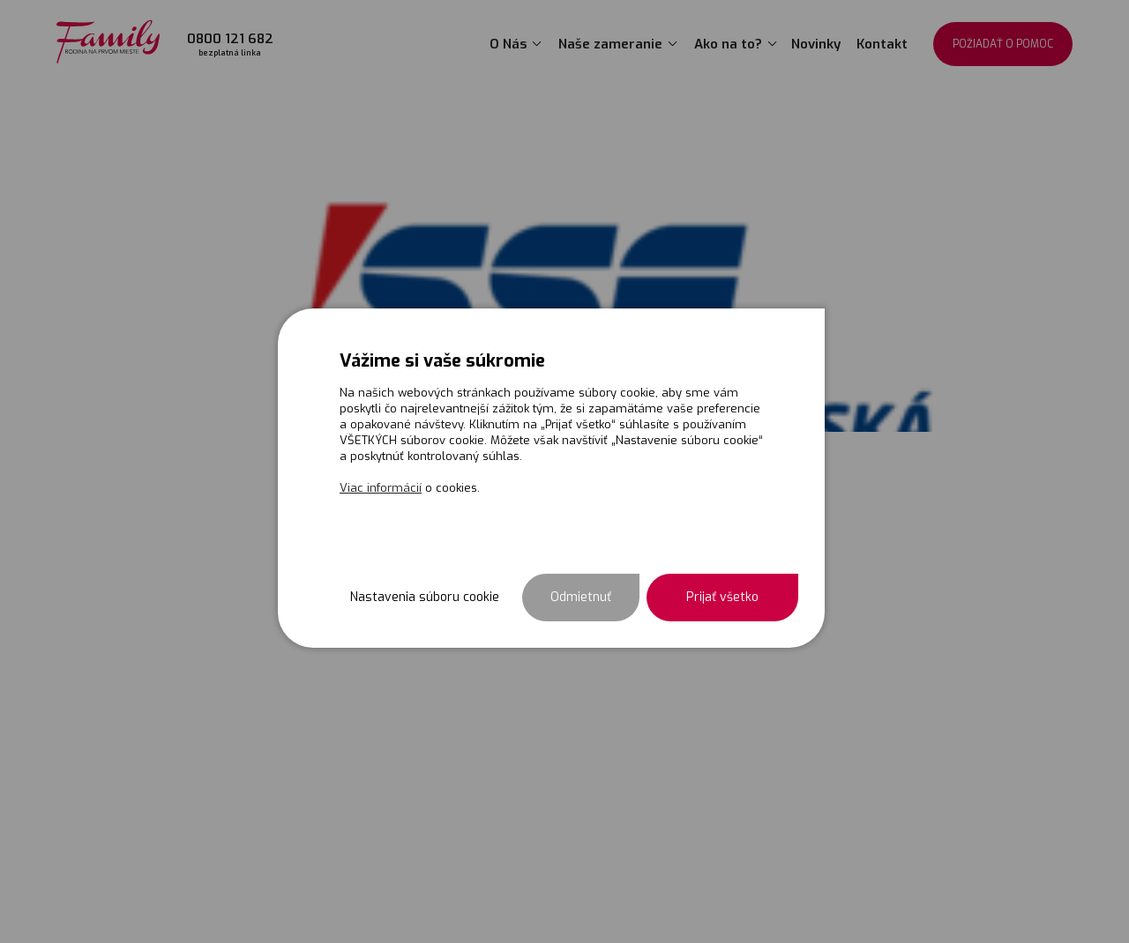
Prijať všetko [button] (722, 597)
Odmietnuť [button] (580, 597)
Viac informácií (381, 487)
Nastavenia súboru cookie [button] (424, 597)
